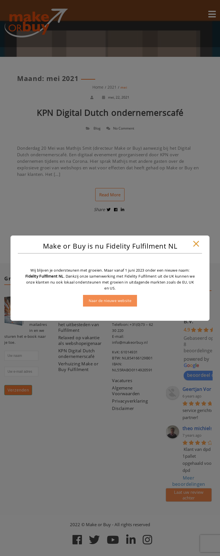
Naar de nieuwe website (110, 300)
